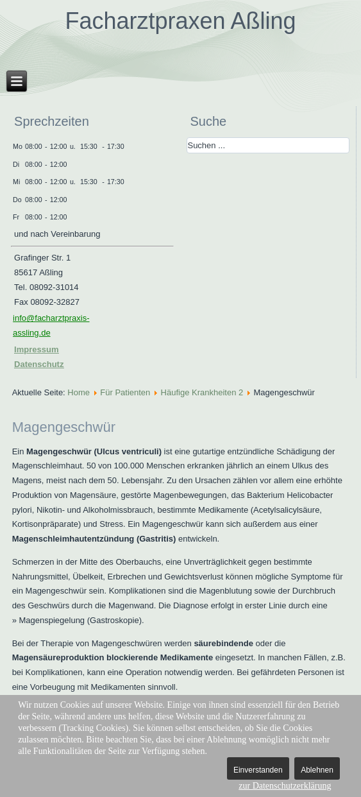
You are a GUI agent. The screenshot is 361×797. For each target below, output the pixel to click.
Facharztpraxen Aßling (180, 21)
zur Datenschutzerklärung (285, 786)
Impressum (36, 349)
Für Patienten (125, 392)
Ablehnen (317, 770)
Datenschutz (38, 364)
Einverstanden (258, 770)
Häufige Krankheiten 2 (202, 392)
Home (78, 392)
